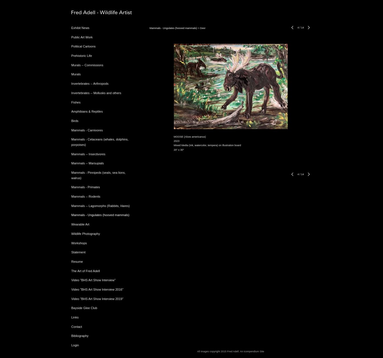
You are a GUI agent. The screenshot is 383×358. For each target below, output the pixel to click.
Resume (77, 261)
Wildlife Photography (85, 233)
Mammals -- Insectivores (88, 154)
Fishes (76, 102)
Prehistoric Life (81, 55)
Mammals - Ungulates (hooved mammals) (100, 215)
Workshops (79, 243)
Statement (78, 252)
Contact (76, 326)
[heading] (85, 12)
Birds (75, 121)
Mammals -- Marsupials (87, 163)
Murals (76, 74)
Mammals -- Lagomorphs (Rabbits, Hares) (100, 206)
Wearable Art (80, 224)
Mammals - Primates (85, 187)
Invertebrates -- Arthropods (90, 83)
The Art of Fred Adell (85, 271)
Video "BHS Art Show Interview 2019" (97, 299)
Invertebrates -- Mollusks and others (96, 93)
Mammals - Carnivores (87, 130)
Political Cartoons (83, 46)
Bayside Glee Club (84, 308)
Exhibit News (80, 28)
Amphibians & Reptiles (87, 111)
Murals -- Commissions (87, 65)
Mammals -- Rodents (85, 196)
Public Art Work (82, 37)
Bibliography (80, 336)
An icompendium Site (252, 351)
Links (75, 317)
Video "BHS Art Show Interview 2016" (97, 289)
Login (75, 345)
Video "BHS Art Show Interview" (93, 280)
